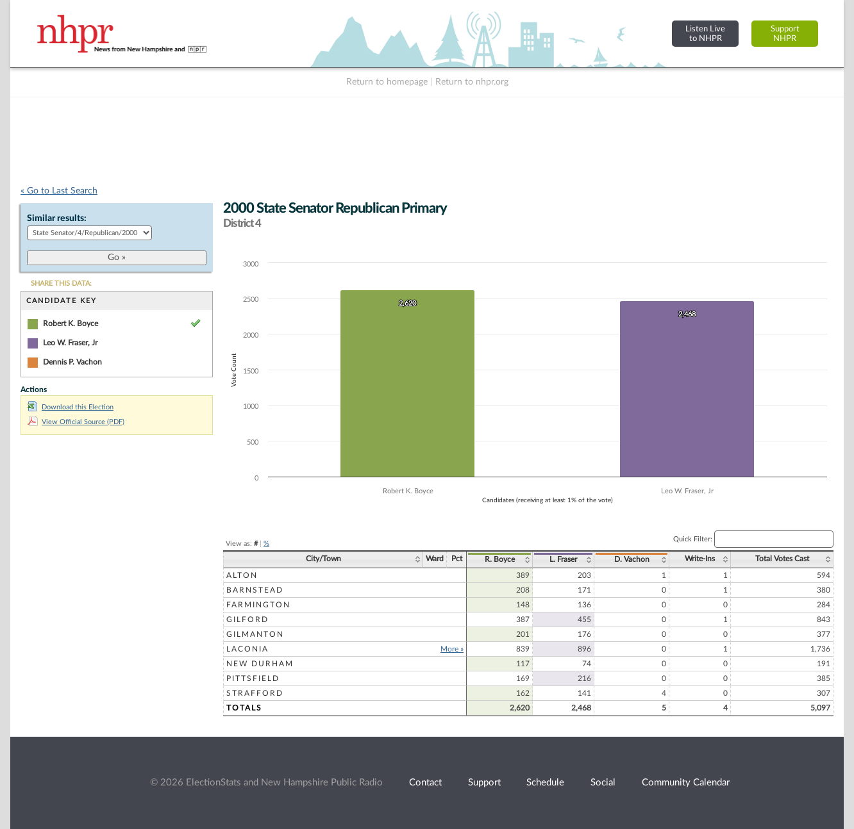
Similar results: (57, 218)
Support (484, 782)
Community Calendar (686, 782)
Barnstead (254, 590)
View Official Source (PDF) (76, 421)
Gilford (247, 619)
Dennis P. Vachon (72, 362)
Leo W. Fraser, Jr (70, 343)
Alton (242, 575)
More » (452, 649)
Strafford (254, 693)
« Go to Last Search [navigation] (59, 190)
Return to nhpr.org (471, 82)
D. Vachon (631, 559)
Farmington (258, 605)
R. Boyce (500, 559)
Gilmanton (255, 634)
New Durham (260, 664)
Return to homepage (387, 82)
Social (602, 782)
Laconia (247, 649)
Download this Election (70, 407)
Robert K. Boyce (70, 323)
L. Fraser (563, 559)
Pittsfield (253, 678)
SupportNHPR (785, 33)
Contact (425, 782)
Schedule (545, 782)
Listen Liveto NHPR (705, 33)
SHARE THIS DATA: (61, 283)
